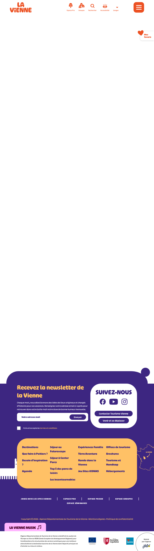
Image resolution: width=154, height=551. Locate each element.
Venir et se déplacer (114, 420)
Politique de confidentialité (119, 519)
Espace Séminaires (77, 503)
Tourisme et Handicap (113, 462)
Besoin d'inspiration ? (35, 462)
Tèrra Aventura (87, 454)
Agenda (27, 471)
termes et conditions (48, 428)
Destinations (30, 447)
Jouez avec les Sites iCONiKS (36, 499)
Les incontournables (62, 479)
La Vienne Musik (25, 527)
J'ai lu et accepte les (40, 428)
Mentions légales (97, 519)
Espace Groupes (124, 499)
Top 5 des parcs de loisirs (61, 471)
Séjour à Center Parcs (59, 460)
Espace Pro (69, 499)
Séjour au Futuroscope (58, 449)
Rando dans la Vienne (87, 462)
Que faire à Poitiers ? (35, 454)
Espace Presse (95, 499)
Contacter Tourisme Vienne (113, 413)
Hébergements (115, 471)
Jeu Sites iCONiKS (88, 471)
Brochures (112, 454)
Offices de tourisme (118, 447)
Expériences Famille (90, 447)
